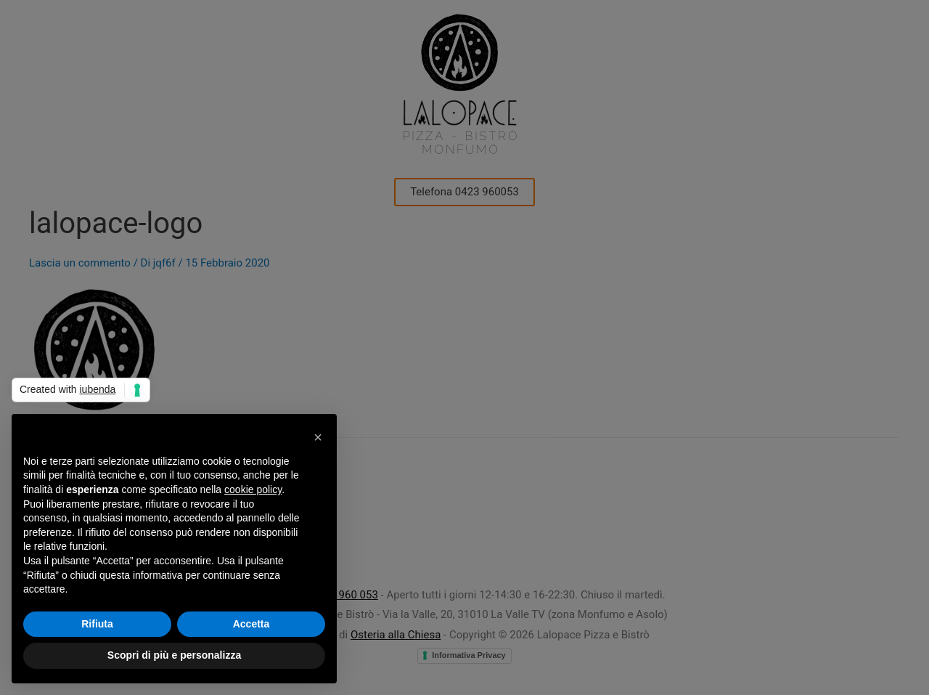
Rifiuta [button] (97, 624)
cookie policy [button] (253, 489)
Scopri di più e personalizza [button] (174, 655)
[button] (318, 437)
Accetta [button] (251, 624)
